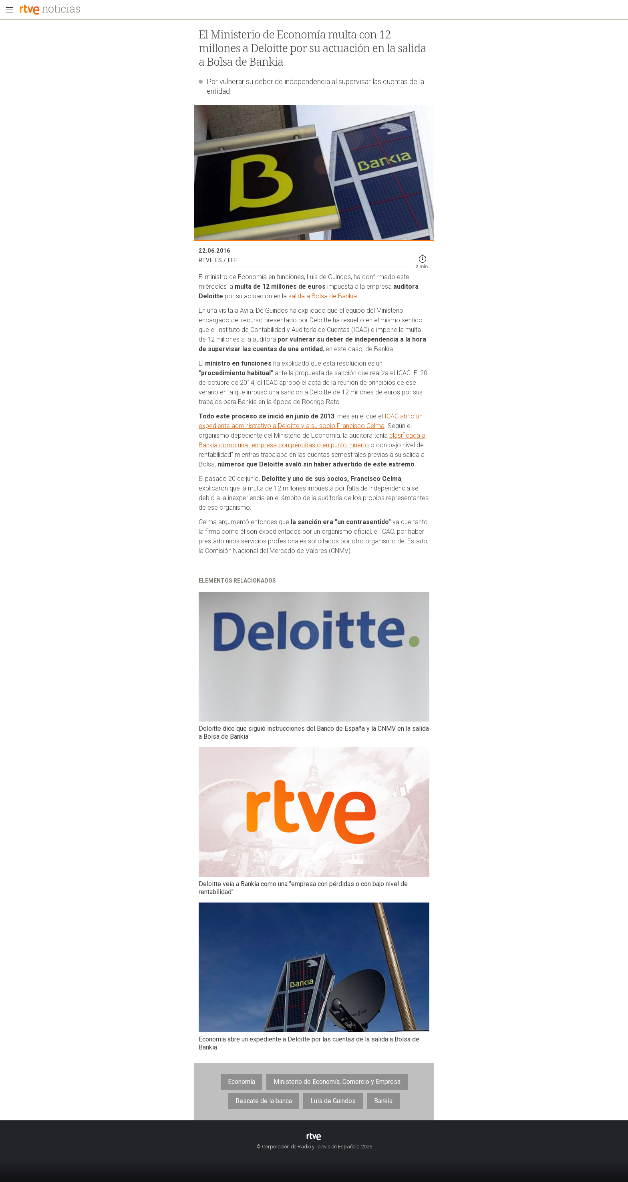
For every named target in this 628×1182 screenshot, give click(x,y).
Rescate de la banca (263, 1101)
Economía (241, 1082)
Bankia (383, 1101)
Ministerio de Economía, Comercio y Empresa (337, 1082)
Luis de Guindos (333, 1101)
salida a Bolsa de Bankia (322, 296)
